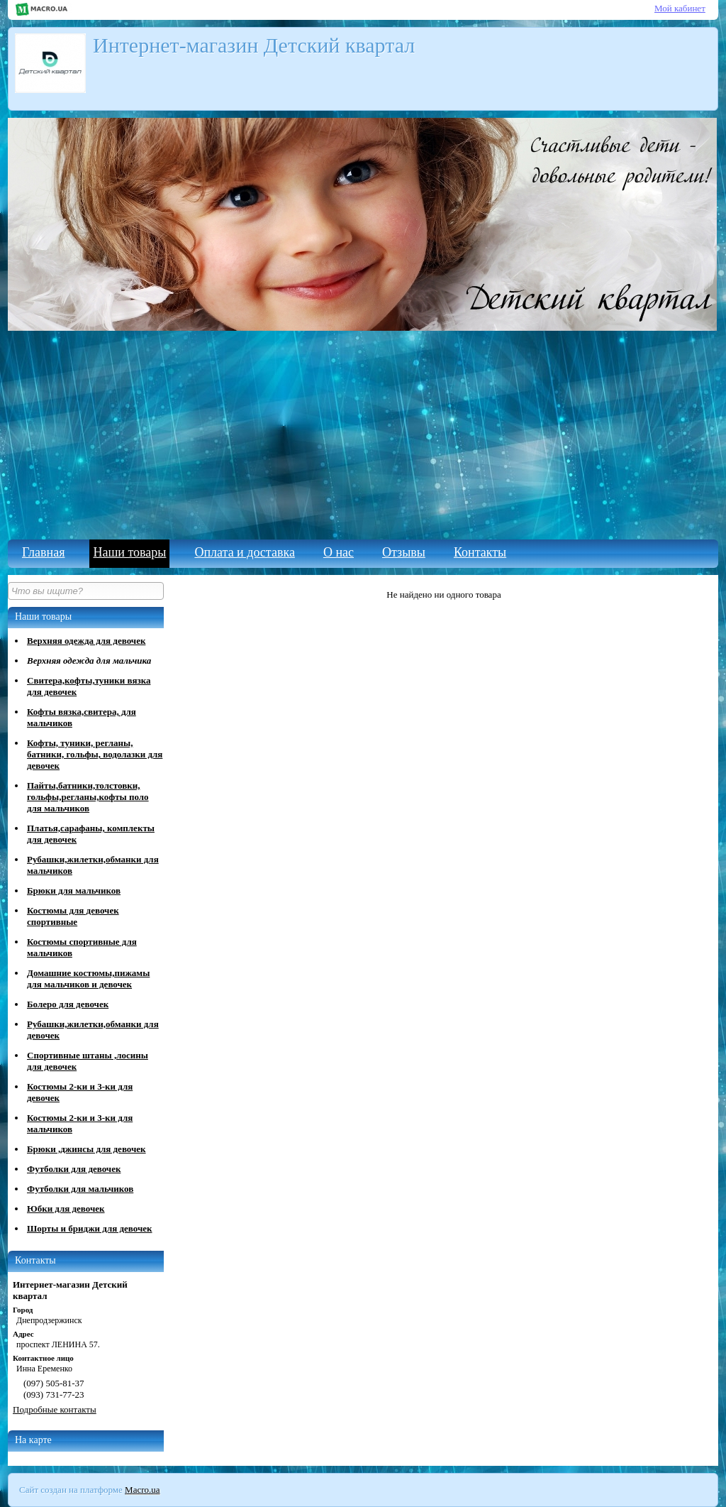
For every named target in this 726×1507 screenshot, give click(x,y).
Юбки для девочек (66, 1208)
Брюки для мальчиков (74, 890)
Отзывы (403, 552)
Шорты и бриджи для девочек (89, 1228)
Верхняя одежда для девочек (86, 640)
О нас (338, 552)
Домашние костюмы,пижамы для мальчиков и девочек (88, 979)
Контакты (480, 552)
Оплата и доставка (244, 552)
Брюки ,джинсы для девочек (86, 1149)
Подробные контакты (54, 1409)
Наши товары (129, 552)
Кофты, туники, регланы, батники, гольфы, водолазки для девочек (94, 754)
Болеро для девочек (67, 1004)
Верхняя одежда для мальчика (89, 660)
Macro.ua (142, 1489)
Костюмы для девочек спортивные (73, 916)
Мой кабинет (679, 8)
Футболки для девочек (74, 1168)
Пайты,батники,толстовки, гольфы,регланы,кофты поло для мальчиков (88, 796)
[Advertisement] (363, 433)
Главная (43, 552)
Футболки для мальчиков (80, 1188)
